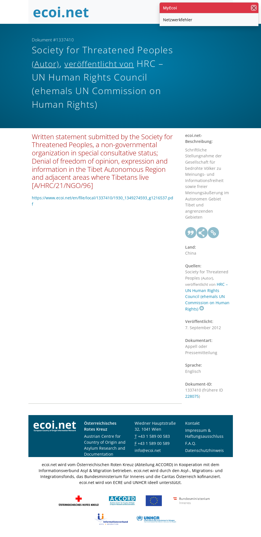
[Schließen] (254, 8)
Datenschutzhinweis (204, 450)
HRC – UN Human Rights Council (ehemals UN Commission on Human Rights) (207, 297)
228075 (192, 396)
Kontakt (192, 423)
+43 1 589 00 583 (154, 436)
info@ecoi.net (148, 450)
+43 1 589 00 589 (154, 443)
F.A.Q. (190, 443)
